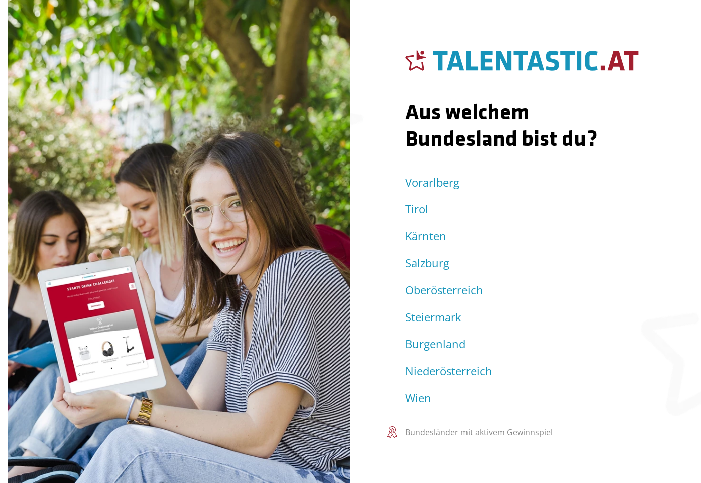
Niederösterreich (448, 371)
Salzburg (427, 263)
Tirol (416, 209)
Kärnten (425, 236)
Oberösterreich (444, 290)
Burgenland (435, 344)
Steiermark (433, 317)
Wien (418, 398)
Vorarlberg (432, 182)
